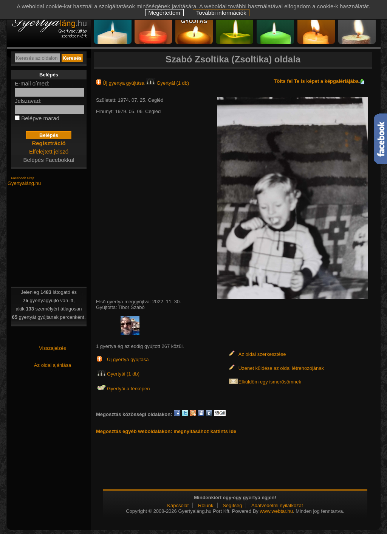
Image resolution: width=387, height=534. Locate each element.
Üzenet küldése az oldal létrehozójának (281, 368)
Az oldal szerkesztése (262, 354)
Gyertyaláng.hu (24, 183)
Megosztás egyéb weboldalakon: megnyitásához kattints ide (166, 431)
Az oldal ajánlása (52, 365)
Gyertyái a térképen (128, 388)
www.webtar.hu (276, 511)
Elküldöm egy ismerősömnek (269, 382)
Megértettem (164, 12)
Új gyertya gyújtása (121, 83)
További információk (221, 12)
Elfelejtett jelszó (48, 151)
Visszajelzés (52, 348)
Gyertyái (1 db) (167, 83)
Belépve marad (40, 118)
